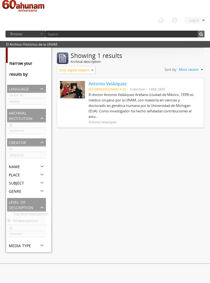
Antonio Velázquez (21, 156)
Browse (16, 33)
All (11, 126)
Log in (194, 20)
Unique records (19, 96)
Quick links (174, 20)
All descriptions (22, 221)
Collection (15, 235)
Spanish (14, 102)
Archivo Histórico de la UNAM (27, 132)
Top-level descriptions (28, 214)
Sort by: (171, 69)
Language (161, 20)
